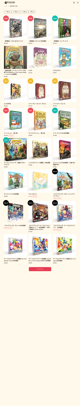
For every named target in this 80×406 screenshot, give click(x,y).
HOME (5, 6)
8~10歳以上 (15, 11)
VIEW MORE (40, 269)
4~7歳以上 (7, 11)
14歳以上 (32, 11)
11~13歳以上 (24, 11)
